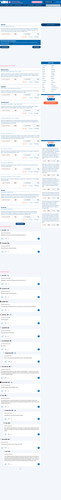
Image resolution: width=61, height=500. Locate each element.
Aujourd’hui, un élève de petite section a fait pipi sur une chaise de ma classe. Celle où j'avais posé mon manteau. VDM (19, 166)
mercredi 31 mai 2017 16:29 (5, 385)
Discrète (3, 190)
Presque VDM (38, 5)
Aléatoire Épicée (18, 5)
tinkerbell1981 (5, 382)
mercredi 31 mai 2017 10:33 (5, 330)
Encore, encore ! (20, 223)
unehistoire (4, 314)
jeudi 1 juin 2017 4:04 (4, 442)
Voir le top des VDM (50, 102)
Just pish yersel (5, 102)
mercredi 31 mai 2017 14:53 (5, 343)
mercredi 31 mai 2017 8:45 (5, 246)
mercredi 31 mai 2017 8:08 (5, 233)
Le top (24, 5)
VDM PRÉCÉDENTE (4, 47)
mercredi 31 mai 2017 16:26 (5, 369)
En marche (3, 207)
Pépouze (3, 24)
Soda (3, 230)
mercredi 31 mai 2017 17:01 (5, 398)
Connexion (58, 2)
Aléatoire (6, 5)
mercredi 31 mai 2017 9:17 (5, 304)
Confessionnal (30, 5)
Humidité (3, 86)
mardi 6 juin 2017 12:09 (8, 454)
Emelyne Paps (8, 353)
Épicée (11, 5)
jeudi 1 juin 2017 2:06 (8, 413)
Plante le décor (5, 69)
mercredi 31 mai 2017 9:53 (5, 317)
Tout (2, 5)
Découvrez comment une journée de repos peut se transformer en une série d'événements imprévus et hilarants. (19, 43)
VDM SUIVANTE (36, 47)
